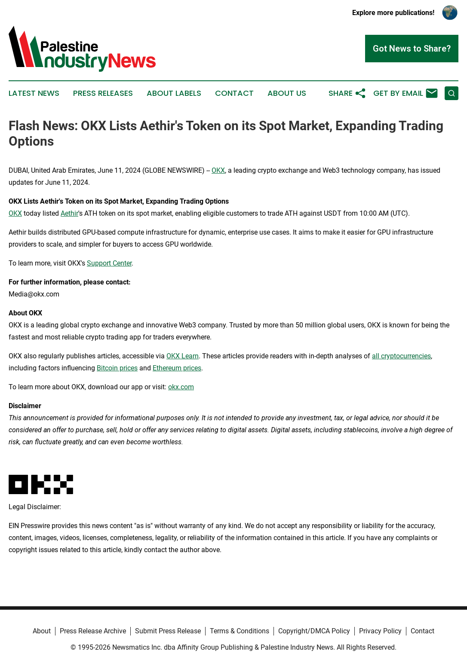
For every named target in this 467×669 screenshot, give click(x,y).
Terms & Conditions (239, 631)
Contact (234, 93)
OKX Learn (182, 356)
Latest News (34, 93)
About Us (286, 93)
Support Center (109, 263)
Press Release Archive (93, 631)
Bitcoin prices (117, 368)
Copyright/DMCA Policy (314, 631)
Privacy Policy (380, 631)
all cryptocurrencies (401, 356)
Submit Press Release (168, 631)
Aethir (69, 213)
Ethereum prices (177, 368)
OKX (218, 170)
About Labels (174, 93)
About (42, 631)
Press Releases (103, 93)
